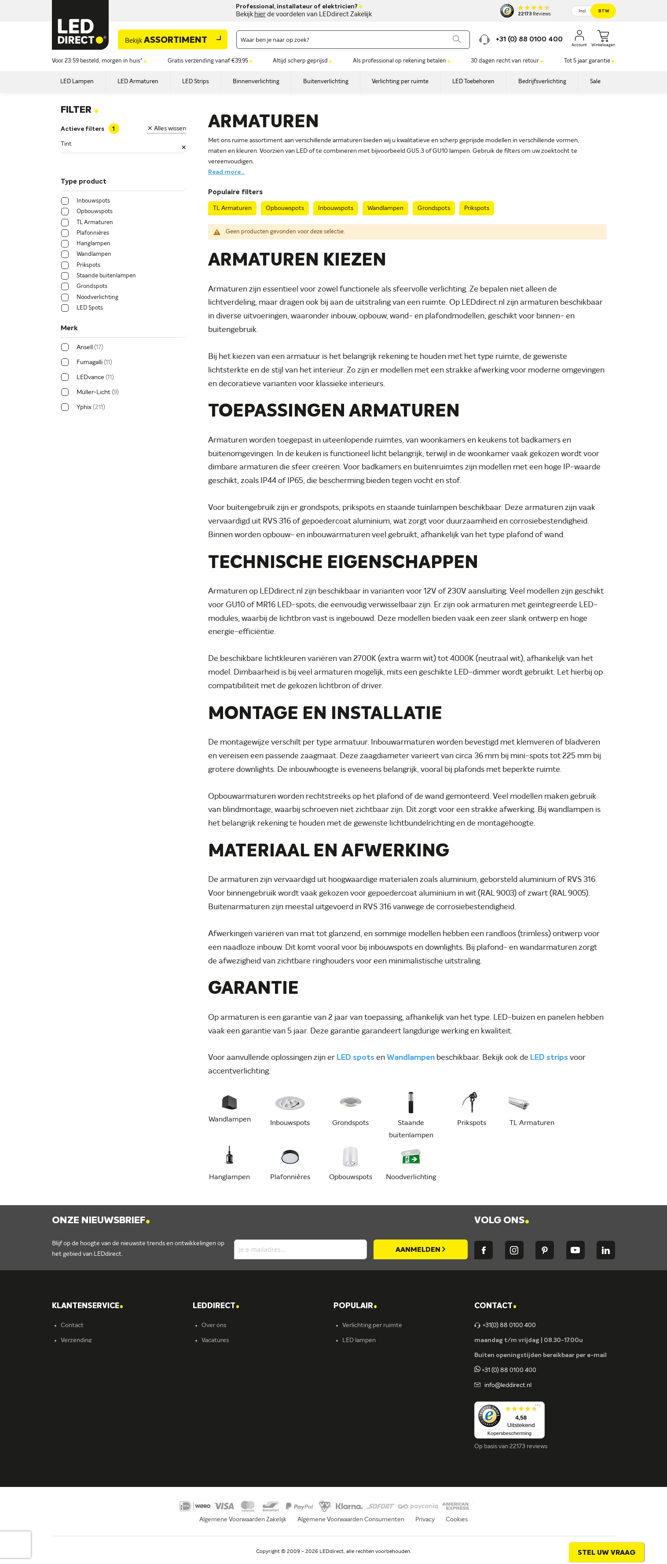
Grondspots (434, 208)
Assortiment (166, 40)
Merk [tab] (69, 328)
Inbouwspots (335, 208)
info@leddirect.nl (506, 1385)
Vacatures (215, 1340)
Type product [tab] (83, 181)
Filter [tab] (80, 110)
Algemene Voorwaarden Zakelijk (242, 1531)
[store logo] (80, 25)
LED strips (549, 1058)
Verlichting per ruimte (372, 1325)
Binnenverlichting (366, 1400)
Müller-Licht (218, 1385)
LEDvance (215, 1430)
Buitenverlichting (365, 1415)
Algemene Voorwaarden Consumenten (350, 1531)
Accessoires (358, 1430)
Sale (348, 1445)
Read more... (226, 172)
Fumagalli (214, 1415)
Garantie (73, 1385)
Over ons (214, 1325)
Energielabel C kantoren (234, 1460)
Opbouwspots (285, 208)
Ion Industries (220, 1445)
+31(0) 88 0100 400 (505, 1325)
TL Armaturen (232, 208)
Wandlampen (385, 208)
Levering (72, 1370)
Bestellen (74, 1355)
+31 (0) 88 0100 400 (505, 1370)
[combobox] (353, 39)
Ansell (210, 1400)
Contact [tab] (495, 1306)
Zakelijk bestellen (84, 1445)
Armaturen (357, 1370)
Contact (72, 1325)
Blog (207, 1355)
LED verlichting (363, 1355)
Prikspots (476, 208)
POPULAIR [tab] (355, 1306)
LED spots (355, 1058)
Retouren (74, 1400)
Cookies (457, 1531)
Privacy (425, 1531)
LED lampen (359, 1340)
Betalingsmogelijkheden (93, 1415)
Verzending (76, 1340)
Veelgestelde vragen (88, 1430)
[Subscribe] (421, 1249)
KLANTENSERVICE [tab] (87, 1306)
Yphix (209, 1370)
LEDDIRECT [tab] (216, 1306)
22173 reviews (528, 1446)
